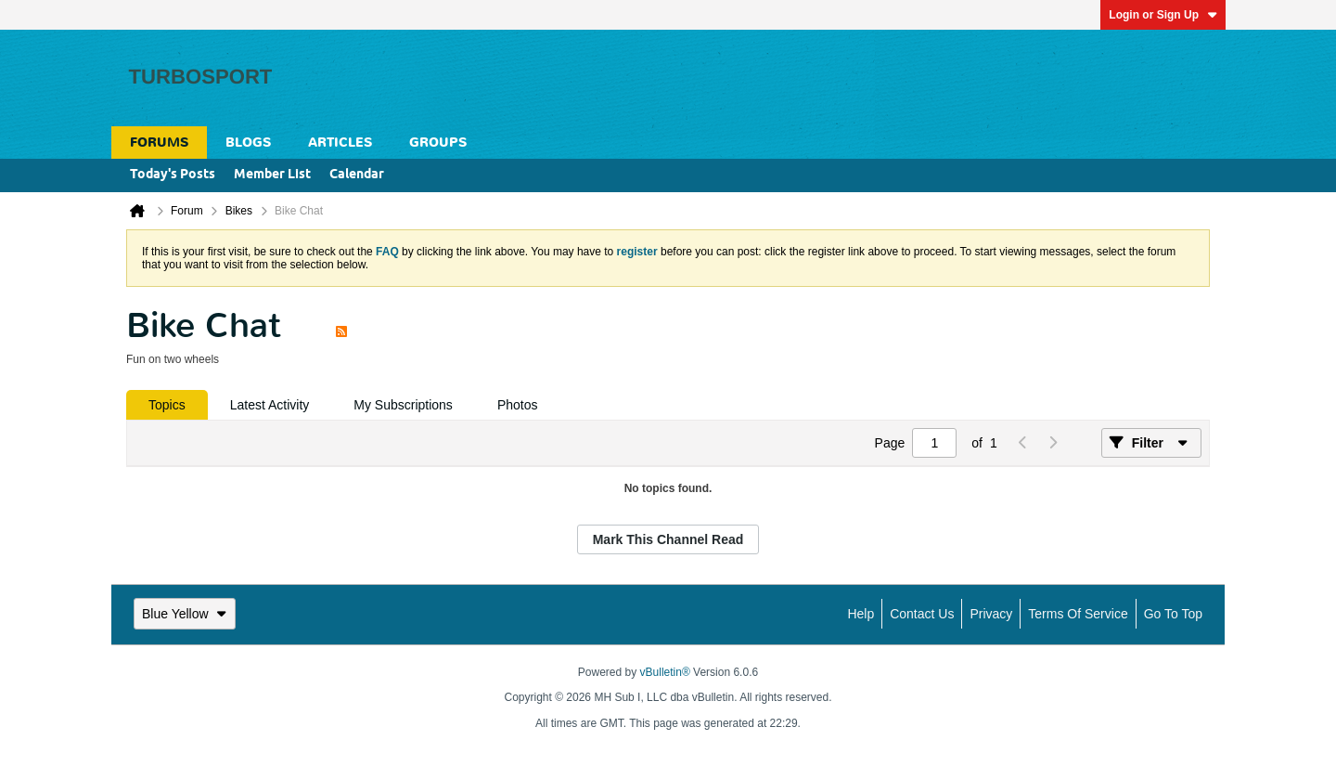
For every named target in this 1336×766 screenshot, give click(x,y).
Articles (340, 142)
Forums (159, 142)
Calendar (356, 175)
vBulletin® (665, 672)
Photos (517, 404)
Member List (272, 175)
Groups (438, 142)
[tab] (167, 405)
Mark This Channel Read (668, 539)
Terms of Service (1077, 613)
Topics (167, 404)
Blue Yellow (184, 613)
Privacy (991, 613)
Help (860, 613)
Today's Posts (172, 175)
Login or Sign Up (1163, 14)
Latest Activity (270, 404)
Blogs (248, 142)
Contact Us (922, 613)
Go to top (1173, 613)
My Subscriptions (403, 404)
